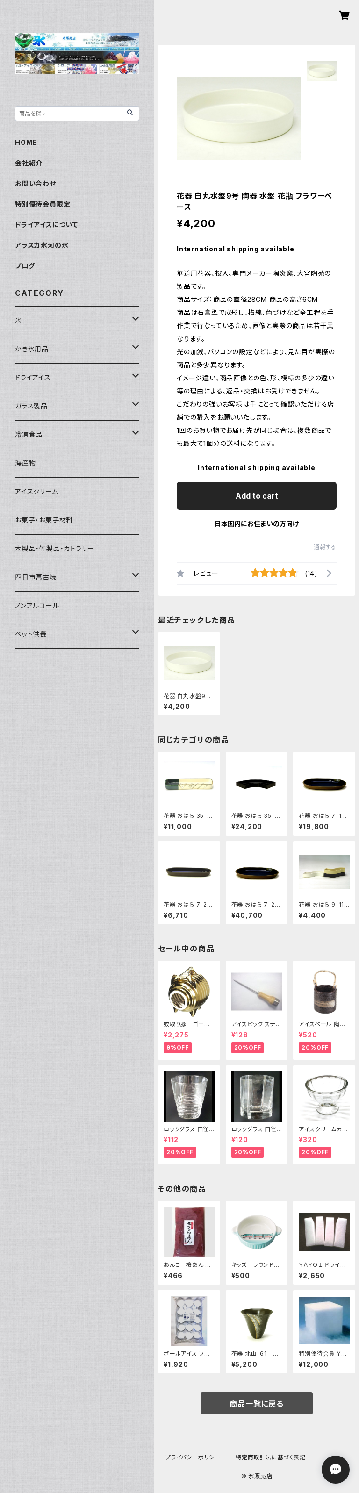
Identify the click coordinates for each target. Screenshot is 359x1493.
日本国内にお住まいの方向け (257, 524)
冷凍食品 (29, 434)
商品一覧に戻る (257, 1403)
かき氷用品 (32, 349)
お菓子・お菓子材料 (44, 520)
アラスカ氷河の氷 (41, 245)
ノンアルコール (37, 605)
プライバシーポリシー (193, 1457)
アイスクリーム (36, 491)
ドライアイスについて (46, 225)
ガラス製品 (31, 406)
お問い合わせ (35, 183)
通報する (325, 546)
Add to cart (257, 495)
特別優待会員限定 (42, 204)
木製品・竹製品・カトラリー (54, 548)
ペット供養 (31, 634)
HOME (26, 142)
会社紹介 (29, 163)
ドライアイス (33, 377)
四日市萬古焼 (36, 577)
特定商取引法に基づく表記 (271, 1457)
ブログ (25, 266)
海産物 (25, 463)
